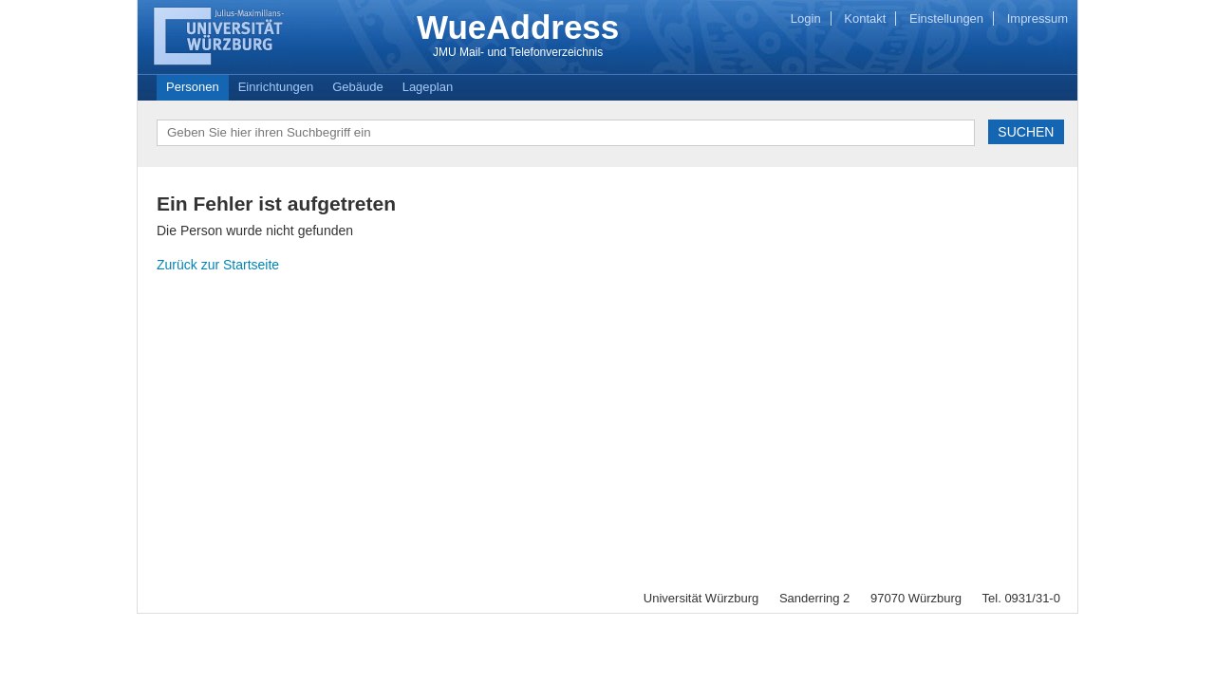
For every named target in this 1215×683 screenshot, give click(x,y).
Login (806, 18)
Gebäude (357, 87)
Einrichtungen (276, 87)
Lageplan (428, 87)
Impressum (1037, 18)
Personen (192, 87)
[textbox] (566, 133)
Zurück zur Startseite (218, 264)
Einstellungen (946, 18)
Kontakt (865, 18)
